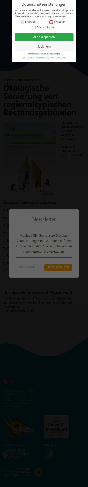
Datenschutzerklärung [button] (45, 56)
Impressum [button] (61, 56)
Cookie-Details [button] (28, 56)
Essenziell (28, 20)
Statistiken (57, 20)
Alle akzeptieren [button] (44, 35)
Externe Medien (43, 25)
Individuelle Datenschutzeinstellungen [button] (44, 52)
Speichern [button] (44, 45)
